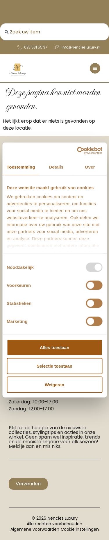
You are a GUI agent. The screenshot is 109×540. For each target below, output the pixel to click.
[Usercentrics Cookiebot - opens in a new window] (77, 151)
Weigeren (54, 384)
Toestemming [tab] (21, 166)
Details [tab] (56, 166)
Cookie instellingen (80, 529)
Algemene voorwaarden (34, 529)
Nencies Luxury (63, 518)
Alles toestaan (54, 347)
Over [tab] (90, 166)
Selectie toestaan (54, 365)
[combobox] (54, 31)
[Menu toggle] (95, 68)
